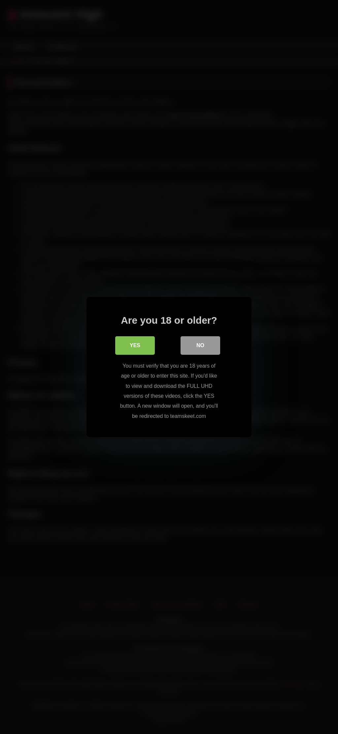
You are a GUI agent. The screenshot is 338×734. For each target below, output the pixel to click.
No (200, 345)
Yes (135, 345)
